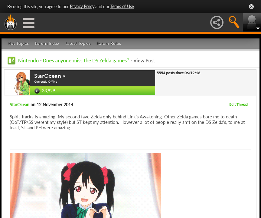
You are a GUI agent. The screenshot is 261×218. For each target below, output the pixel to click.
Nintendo (28, 60)
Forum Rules (108, 43)
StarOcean (47, 76)
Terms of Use (122, 6)
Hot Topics (18, 43)
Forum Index (47, 43)
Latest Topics (77, 43)
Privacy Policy (82, 6)
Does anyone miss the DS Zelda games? (86, 60)
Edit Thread (238, 104)
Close (251, 6)
